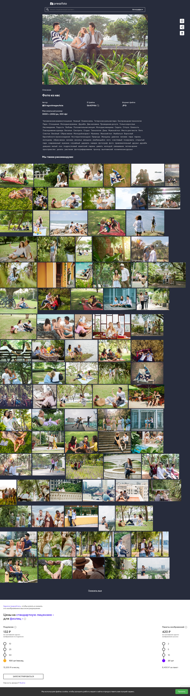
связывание (119, 146)
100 (16, 660)
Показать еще (95, 590)
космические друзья (123, 149)
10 (10, 643)
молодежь (47, 140)
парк (45, 143)
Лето (140, 130)
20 (171, 660)
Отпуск (126, 127)
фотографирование (83, 149)
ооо (60, 146)
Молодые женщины (104, 127)
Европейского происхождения (56, 137)
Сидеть (118, 127)
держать (85, 143)
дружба (143, 143)
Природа (96, 137)
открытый (140, 140)
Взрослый (128, 134)
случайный (75, 143)
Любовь (68, 127)
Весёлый (55, 134)
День (105, 130)
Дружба (82, 124)
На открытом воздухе (81, 137)
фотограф (103, 143)
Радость (60, 127)
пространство (49, 149)
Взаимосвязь (87, 121)
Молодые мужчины (68, 124)
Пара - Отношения (51, 124)
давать (99, 146)
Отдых (87, 130)
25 (10, 649)
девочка (115, 137)
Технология (96, 130)
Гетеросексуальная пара (105, 121)
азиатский (82, 146)
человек (123, 137)
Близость (135, 127)
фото (111, 143)
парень (137, 137)
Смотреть (77, 130)
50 (10, 655)
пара (131, 137)
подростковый (70, 146)
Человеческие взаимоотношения (57, 121)
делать (60, 149)
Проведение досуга (109, 124)
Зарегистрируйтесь (12, 606)
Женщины (105, 137)
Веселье (68, 130)
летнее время (131, 146)
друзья (135, 143)
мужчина (65, 143)
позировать (129, 140)
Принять (181, 691)
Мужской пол (114, 130)
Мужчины (95, 134)
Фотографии (136, 10)
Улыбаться (118, 134)
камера (94, 143)
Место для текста (129, 130)
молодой (108, 146)
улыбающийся (99, 140)
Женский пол (106, 134)
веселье (78, 140)
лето (108, 140)
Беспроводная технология (130, 121)
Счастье (46, 134)
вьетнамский (107, 149)
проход (96, 149)
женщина (87, 140)
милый (54, 146)
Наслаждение (49, 127)
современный (54, 143)
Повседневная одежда (53, 130)
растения (69, 149)
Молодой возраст (82, 134)
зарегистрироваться (23, 676)
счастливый (117, 140)
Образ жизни (66, 134)
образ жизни (59, 140)
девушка (46, 146)
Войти (22, 683)
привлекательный (123, 143)
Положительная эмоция (84, 127)
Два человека (93, 124)
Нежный (76, 121)
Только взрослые (127, 124)
